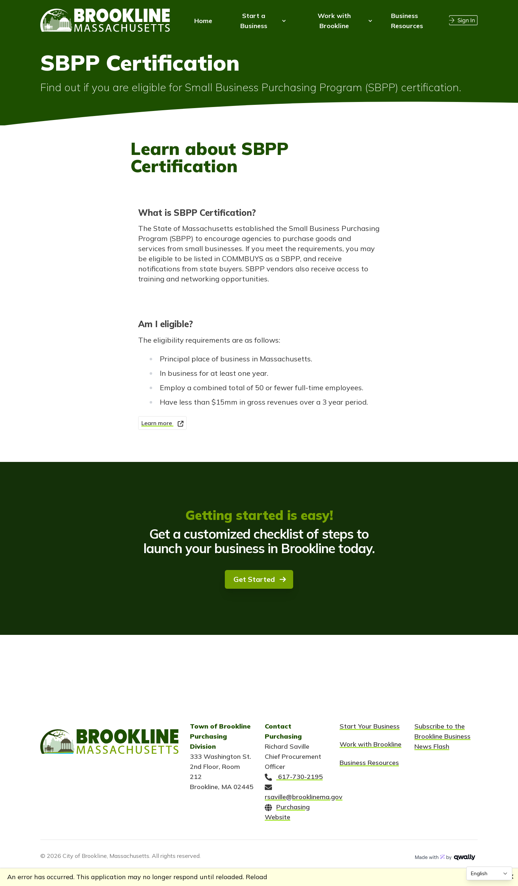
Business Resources (369, 762)
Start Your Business (370, 726)
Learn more (162, 423)
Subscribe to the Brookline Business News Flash (442, 736)
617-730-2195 (294, 777)
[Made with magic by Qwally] (445, 857)
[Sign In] (463, 19)
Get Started (259, 579)
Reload (256, 877)
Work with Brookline (370, 744)
